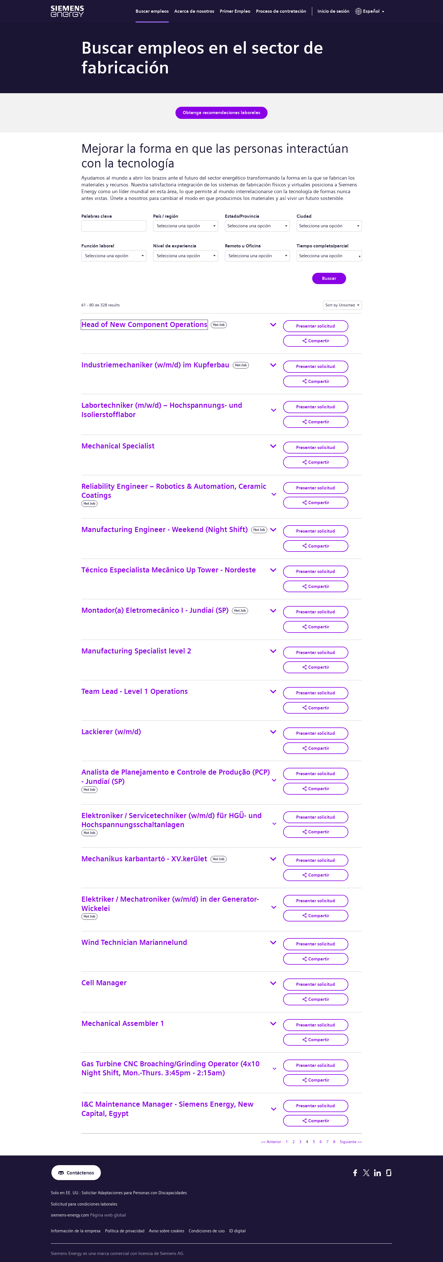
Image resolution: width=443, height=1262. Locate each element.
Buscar (329, 277)
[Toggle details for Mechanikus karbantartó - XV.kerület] (273, 851)
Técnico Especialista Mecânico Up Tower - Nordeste (168, 565)
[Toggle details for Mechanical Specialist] (273, 443)
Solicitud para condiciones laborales (86, 1191)
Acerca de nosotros (194, 11)
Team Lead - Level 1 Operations (134, 684)
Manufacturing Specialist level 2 (136, 645)
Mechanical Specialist (118, 443)
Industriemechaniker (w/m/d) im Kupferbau (155, 363)
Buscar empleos (152, 11)
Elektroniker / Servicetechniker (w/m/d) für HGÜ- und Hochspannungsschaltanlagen (171, 812)
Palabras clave (96, 215)
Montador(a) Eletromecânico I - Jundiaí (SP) (155, 605)
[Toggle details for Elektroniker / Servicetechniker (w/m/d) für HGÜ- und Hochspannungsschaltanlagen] (274, 815)
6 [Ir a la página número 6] (321, 1129)
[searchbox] (323, 255)
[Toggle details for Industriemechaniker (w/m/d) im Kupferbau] (273, 364)
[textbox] (257, 225)
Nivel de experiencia (174, 245)
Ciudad (328, 215)
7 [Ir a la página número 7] (327, 1129)
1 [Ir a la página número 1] (287, 1129)
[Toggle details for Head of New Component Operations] (273, 324)
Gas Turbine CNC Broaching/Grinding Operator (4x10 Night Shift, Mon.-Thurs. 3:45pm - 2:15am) (170, 1057)
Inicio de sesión (333, 11)
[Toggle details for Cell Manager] (273, 973)
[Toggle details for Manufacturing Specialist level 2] (273, 645)
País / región (165, 215)
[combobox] (257, 225)
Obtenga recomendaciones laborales (221, 112)
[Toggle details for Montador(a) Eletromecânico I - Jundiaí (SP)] (273, 605)
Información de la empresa (77, 1217)
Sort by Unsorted (340, 304)
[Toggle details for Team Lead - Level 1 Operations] (273, 685)
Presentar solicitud (315, 325)
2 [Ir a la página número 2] (293, 1129)
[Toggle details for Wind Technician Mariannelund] (273, 934)
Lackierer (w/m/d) (111, 724)
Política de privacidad (128, 1217)
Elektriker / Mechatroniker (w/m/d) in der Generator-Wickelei (170, 895)
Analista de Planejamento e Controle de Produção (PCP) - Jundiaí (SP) (175, 769)
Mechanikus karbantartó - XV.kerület (144, 850)
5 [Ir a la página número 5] (314, 1129)
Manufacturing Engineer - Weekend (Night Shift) (164, 526)
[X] (366, 1160)
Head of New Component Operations (144, 323)
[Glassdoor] (388, 1160)
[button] (315, 339)
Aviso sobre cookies (173, 1217)
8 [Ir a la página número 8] (334, 1129)
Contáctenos (82, 1160)
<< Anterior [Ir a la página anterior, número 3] (271, 1129)
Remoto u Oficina (243, 245)
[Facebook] (355, 1160)
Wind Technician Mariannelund (134, 933)
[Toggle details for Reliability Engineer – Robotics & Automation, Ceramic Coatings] (274, 491)
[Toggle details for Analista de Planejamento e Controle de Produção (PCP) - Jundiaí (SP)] (274, 772)
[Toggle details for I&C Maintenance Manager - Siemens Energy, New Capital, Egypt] (273, 1097)
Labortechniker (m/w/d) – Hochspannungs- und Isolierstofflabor (161, 408)
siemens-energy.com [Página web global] (72, 1202)
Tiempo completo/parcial (323, 245)
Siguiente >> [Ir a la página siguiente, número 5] (351, 1129)
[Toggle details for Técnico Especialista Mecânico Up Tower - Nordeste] (273, 566)
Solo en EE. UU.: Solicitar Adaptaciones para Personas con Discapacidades (123, 1180)
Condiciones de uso (216, 1217)
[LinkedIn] (377, 1160)
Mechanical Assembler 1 (122, 1013)
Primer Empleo (235, 11)
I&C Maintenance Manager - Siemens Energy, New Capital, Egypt (167, 1097)
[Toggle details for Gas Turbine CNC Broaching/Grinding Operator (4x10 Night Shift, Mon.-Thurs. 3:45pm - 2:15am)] (274, 1057)
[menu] (370, 12)
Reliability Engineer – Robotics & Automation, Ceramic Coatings (173, 487)
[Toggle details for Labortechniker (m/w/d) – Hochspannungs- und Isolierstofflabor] (273, 408)
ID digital (248, 1217)
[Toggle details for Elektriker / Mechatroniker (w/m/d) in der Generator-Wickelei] (274, 898)
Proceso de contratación (281, 11)
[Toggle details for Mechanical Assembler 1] (273, 1013)
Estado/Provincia (257, 215)
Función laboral (97, 245)
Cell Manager (104, 973)
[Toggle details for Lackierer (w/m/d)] (273, 725)
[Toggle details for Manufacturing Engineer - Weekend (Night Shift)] (273, 526)
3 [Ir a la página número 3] (300, 1129)
